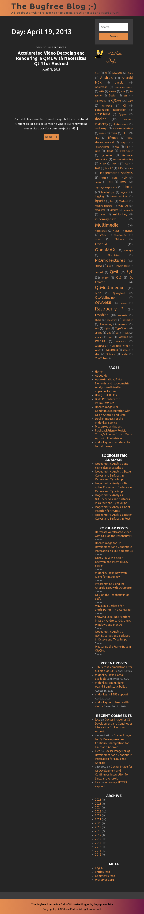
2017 (98, 835)
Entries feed (102, 871)
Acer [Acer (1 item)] (97, 73)
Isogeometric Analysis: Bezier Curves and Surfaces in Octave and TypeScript (113, 475)
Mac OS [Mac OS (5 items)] (123, 205)
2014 (98, 846)
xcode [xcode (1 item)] (126, 350)
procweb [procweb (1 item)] (99, 272)
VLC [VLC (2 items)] (126, 332)
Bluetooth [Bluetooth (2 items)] (100, 101)
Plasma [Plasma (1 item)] (98, 266)
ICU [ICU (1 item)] (126, 164)
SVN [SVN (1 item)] (97, 328)
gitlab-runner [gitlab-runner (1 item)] (126, 151)
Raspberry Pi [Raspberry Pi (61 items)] (109, 308)
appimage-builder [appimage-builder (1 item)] (124, 87)
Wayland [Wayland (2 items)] (123, 337)
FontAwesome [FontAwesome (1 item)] (102, 147)
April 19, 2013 (51, 69)
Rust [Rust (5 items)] (98, 319)
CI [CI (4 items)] (124, 105)
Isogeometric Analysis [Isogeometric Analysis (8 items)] (116, 173)
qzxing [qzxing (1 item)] (124, 303)
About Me (101, 375)
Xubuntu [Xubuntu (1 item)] (111, 354)
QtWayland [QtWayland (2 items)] (119, 293)
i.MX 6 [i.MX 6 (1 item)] (115, 164)
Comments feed (105, 875)
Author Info (114, 57)
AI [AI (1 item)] (106, 73)
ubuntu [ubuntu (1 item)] (98, 333)
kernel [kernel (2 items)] (123, 182)
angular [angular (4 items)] (119, 82)
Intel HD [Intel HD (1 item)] (109, 168)
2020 (98, 823)
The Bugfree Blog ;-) (54, 6)
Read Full (50, 136)
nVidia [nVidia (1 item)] (103, 235)
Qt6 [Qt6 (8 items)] (119, 277)
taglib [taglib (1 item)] (107, 328)
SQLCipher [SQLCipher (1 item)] (128, 320)
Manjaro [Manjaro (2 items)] (114, 210)
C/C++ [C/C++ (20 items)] (116, 100)
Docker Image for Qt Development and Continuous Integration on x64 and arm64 (114, 546)
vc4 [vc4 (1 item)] (117, 333)
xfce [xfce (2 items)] (97, 354)
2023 (98, 811)
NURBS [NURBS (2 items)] (129, 230)
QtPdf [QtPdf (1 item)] (98, 293)
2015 (98, 842)
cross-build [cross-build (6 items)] (102, 114)
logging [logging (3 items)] (99, 196)
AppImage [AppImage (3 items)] (101, 86)
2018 (98, 831)
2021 (98, 819)
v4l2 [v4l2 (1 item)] (109, 333)
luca (97, 719)
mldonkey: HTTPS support (111, 694)
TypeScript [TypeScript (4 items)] (121, 328)
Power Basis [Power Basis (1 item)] (122, 266)
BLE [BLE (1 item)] (125, 96)
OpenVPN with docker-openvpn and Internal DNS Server (111, 561)
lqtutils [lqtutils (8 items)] (100, 201)
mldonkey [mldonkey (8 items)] (120, 214)
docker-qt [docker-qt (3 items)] (101, 128)
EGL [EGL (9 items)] (125, 133)
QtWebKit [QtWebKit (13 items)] (103, 303)
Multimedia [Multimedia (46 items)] (106, 224)
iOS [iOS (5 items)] (120, 168)
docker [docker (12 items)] (100, 119)
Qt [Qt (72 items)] (130, 271)
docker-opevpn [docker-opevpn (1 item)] (120, 124)
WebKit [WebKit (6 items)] (100, 341)
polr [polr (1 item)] (109, 266)
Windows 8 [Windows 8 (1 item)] (100, 346)
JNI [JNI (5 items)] (126, 177)
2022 (98, 815)
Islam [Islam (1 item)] (130, 168)
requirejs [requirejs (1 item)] (122, 315)
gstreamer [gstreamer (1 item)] (107, 155)
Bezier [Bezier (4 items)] (112, 95)
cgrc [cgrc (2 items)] (130, 101)
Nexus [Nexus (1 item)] (116, 231)
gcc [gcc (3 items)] (117, 146)
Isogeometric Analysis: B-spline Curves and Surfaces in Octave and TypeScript (113, 487)
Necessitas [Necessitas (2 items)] (101, 230)
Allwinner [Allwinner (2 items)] (117, 73)
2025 (98, 803)
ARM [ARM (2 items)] (101, 91)
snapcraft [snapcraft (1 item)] (112, 320)
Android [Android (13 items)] (106, 78)
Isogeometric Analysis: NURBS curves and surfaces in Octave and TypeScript (112, 498)
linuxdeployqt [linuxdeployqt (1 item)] (108, 192)
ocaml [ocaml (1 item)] (98, 239)
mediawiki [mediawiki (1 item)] (128, 210)
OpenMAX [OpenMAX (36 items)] (105, 249)
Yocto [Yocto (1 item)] (125, 354)
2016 (98, 838)
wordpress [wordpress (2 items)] (112, 350)
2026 (98, 799)
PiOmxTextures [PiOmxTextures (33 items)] (110, 260)
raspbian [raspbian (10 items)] (101, 315)
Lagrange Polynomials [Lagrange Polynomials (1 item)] (106, 187)
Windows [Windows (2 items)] (121, 341)
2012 (98, 854)
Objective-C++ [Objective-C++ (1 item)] (120, 235)
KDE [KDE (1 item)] (111, 182)
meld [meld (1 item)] (103, 214)
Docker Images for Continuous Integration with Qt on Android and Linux (112, 410)
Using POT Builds (106, 395)
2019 (98, 827)
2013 (98, 850)
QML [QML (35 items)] (114, 271)
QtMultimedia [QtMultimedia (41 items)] (109, 287)
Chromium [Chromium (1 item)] (107, 106)
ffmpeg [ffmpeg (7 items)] (113, 137)
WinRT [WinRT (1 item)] (98, 350)
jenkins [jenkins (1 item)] (115, 178)
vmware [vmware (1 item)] (99, 337)
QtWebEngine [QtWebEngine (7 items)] (105, 297)
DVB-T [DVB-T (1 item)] (114, 133)
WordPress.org (104, 879)
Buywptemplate (103, 904)
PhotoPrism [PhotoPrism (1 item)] (114, 255)
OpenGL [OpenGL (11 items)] (101, 244)
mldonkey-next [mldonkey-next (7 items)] (105, 219)
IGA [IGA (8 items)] (97, 168)
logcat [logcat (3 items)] (124, 192)
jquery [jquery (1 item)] (98, 182)
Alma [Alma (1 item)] (130, 73)
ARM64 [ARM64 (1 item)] (112, 91)
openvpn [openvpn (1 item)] (128, 250)
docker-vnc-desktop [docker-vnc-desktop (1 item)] (123, 128)
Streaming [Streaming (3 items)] (106, 324)
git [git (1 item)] (126, 147)
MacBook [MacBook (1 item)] (123, 201)
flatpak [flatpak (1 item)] (124, 142)
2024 (98, 807)
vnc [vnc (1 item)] (110, 337)
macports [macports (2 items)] (100, 210)
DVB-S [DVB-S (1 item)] (102, 133)
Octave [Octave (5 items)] (119, 239)
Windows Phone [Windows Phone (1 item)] (120, 346)
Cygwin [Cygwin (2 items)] (123, 114)
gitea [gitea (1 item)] (97, 151)
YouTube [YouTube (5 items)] (101, 358)
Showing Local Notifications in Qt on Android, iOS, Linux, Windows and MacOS (113, 620)
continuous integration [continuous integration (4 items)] (110, 109)
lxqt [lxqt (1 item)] (112, 201)
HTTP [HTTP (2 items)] (103, 163)
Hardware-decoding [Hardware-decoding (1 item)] (123, 159)
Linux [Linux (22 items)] (128, 187)
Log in (99, 868)
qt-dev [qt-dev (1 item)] (105, 278)
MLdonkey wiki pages (108, 426)
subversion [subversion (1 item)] (123, 324)
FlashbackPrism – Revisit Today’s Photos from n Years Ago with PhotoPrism (113, 434)
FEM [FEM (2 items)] (97, 138)
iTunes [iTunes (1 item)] (103, 178)
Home (99, 371)
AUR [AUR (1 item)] (123, 91)
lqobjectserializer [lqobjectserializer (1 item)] (119, 196)
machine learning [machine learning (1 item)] (103, 206)
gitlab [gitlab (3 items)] (110, 150)
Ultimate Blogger (79, 904)
